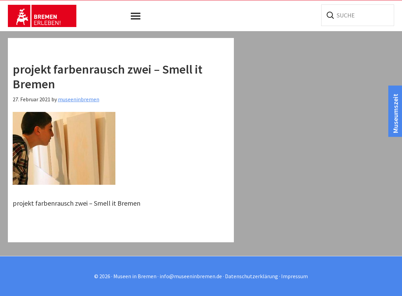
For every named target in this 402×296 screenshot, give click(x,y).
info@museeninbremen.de (191, 276)
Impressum (294, 276)
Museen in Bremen (42, 15)
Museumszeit (395, 113)
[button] (137, 16)
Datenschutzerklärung (251, 276)
